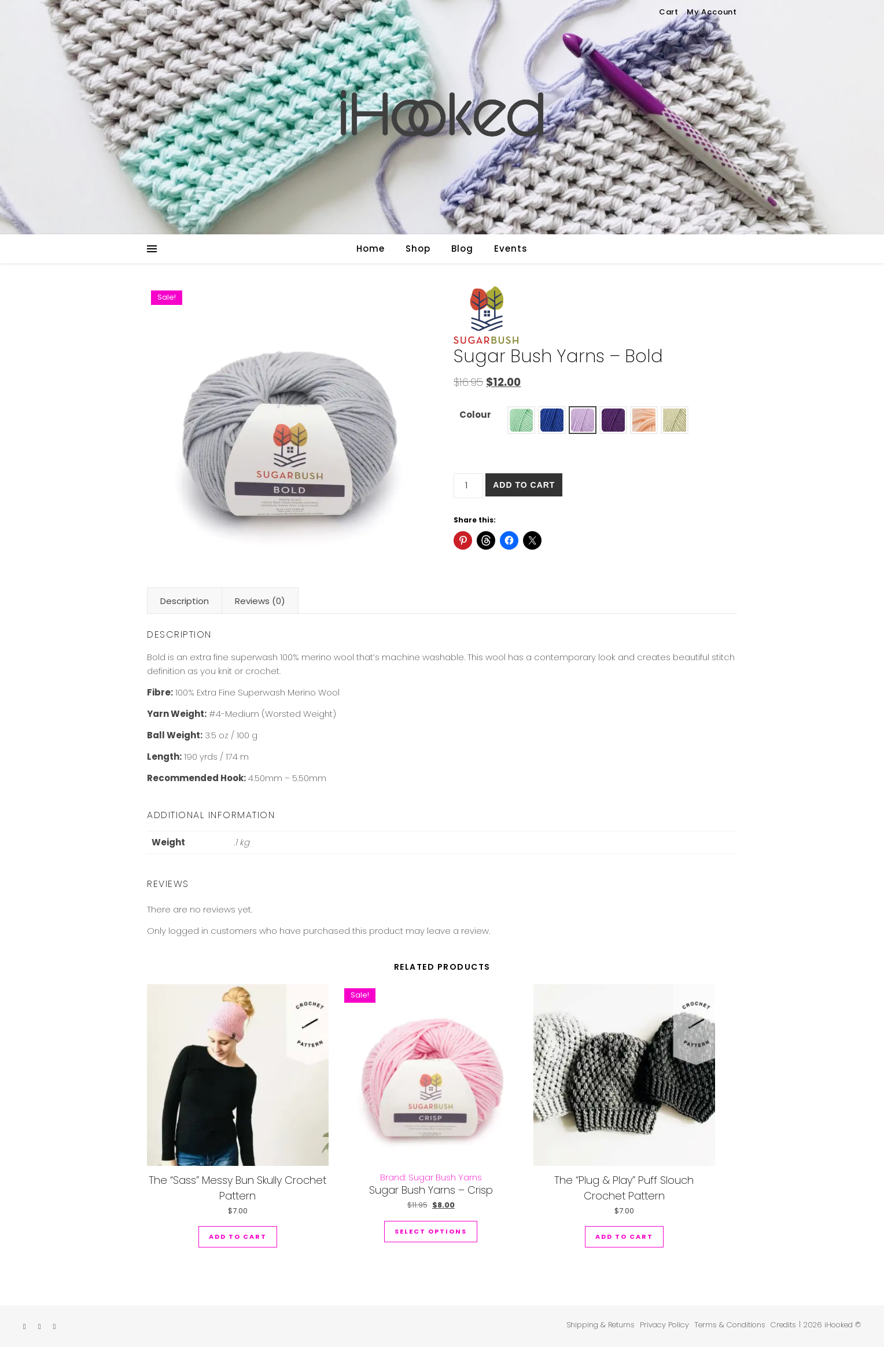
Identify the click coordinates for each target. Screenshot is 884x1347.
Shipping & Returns (600, 1324)
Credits (783, 1324)
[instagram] (163, 11)
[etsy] (149, 11)
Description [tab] (184, 601)
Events (511, 248)
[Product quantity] (468, 485)
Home (370, 248)
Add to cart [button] (238, 1236)
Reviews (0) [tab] (260, 601)
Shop (418, 248)
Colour (475, 414)
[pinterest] (176, 11)
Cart (669, 11)
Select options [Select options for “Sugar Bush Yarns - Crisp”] (431, 1231)
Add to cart (524, 485)
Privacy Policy (664, 1324)
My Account (712, 11)
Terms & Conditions (729, 1324)
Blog (462, 248)
